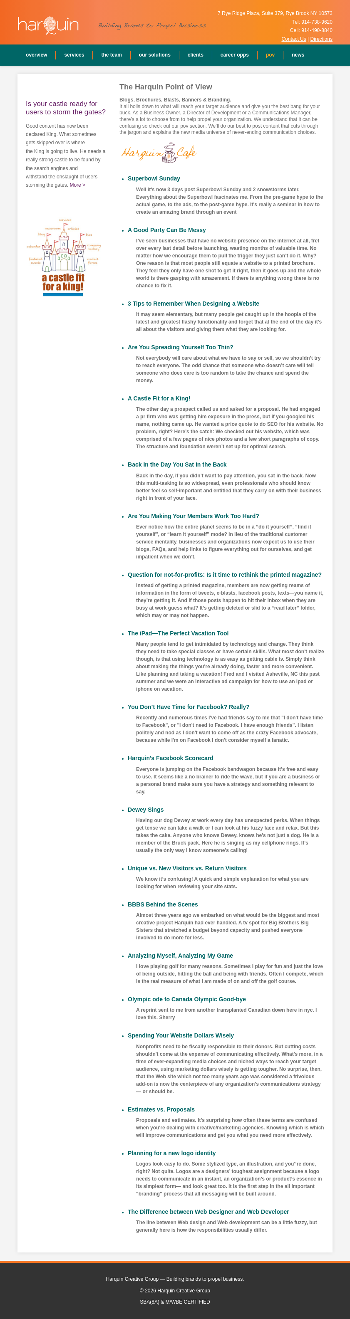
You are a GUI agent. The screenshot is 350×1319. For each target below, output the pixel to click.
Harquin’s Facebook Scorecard (170, 758)
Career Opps (235, 55)
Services (74, 55)
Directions (321, 39)
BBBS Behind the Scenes (163, 904)
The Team (111, 55)
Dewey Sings (146, 809)
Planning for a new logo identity (172, 1153)
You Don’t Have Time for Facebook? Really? (189, 707)
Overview (36, 55)
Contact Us (293, 39)
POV (270, 55)
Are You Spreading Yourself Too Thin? (180, 347)
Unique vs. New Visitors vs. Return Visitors (187, 868)
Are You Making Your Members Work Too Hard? (193, 516)
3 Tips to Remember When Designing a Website (193, 303)
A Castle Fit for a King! (159, 398)
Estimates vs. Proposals (161, 1109)
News (298, 55)
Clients (196, 55)
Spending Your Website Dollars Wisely (181, 1035)
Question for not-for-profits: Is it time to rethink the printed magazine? (225, 574)
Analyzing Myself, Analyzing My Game (180, 955)
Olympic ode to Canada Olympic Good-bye (187, 999)
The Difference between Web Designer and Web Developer (208, 1211)
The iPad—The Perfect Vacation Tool (178, 633)
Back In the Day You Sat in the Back (177, 464)
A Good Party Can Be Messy (167, 230)
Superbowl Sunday (154, 178)
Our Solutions (155, 55)
